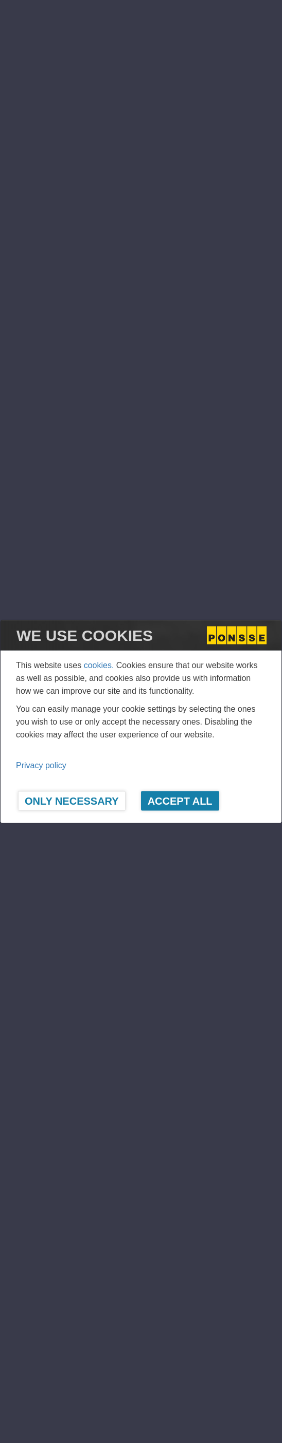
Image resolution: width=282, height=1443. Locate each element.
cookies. (99, 665)
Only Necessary (72, 801)
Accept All (180, 801)
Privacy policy (41, 765)
